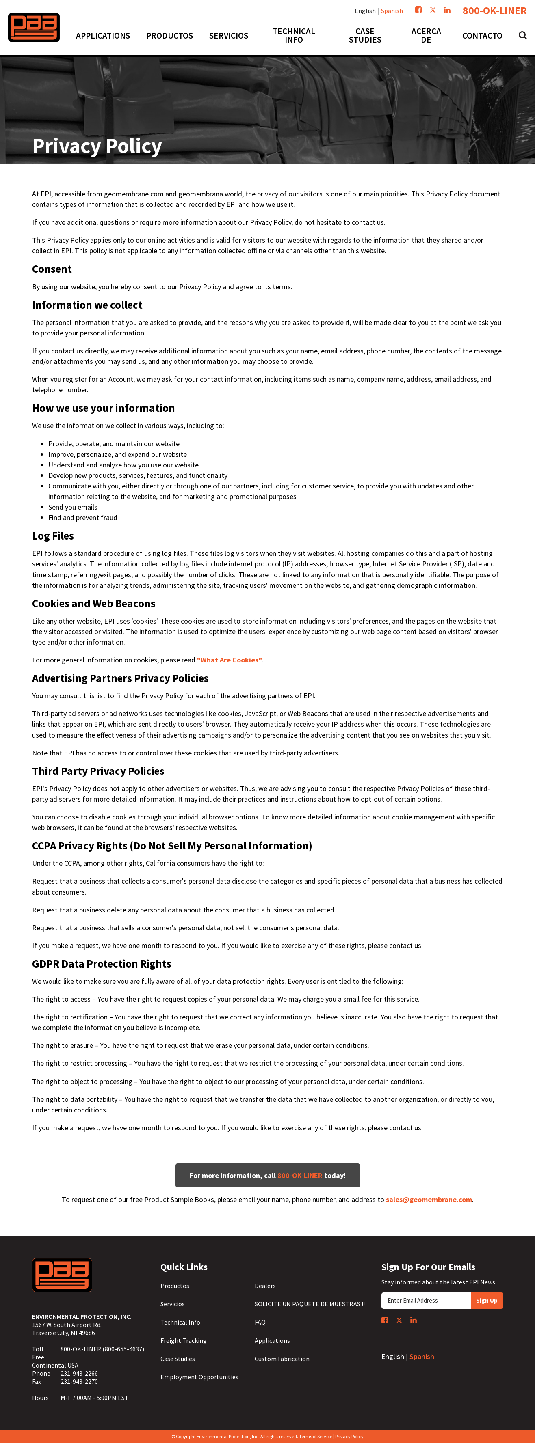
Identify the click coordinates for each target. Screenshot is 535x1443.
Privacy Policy (349, 1436)
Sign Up (487, 1300)
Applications (272, 1340)
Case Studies (177, 1359)
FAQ (260, 1322)
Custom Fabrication (282, 1359)
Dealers (265, 1286)
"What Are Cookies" (229, 660)
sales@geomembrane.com (429, 1199)
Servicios (172, 1304)
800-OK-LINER (495, 10)
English (365, 10)
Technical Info (180, 1322)
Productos (174, 1286)
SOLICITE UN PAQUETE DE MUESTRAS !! (310, 1304)
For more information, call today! (268, 1175)
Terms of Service (315, 1436)
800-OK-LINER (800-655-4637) (102, 1349)
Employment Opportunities (199, 1377)
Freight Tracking (183, 1340)
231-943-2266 (79, 1373)
